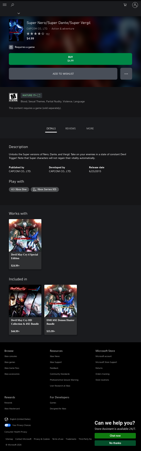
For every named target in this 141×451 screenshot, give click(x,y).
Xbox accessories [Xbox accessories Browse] (12, 374)
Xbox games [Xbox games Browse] (9, 362)
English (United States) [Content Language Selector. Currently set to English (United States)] (20, 419)
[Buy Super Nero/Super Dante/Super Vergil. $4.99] (70, 59)
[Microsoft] (70, 3)
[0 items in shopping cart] (126, 5)
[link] (25, 244)
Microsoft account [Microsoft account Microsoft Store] (104, 356)
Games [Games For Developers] (53, 402)
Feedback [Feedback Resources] (54, 368)
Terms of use (57, 439)
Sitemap (9, 439)
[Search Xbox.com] (13, 5)
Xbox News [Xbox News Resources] (55, 356)
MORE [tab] (90, 128)
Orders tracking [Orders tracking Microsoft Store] (102, 374)
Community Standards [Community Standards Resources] (60, 374)
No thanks (115, 443)
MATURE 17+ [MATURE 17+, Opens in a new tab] (31, 95)
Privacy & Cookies (42, 439)
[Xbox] (10, 13)
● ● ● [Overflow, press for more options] (126, 74)
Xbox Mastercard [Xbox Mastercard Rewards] (12, 408)
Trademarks (71, 439)
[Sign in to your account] (135, 5)
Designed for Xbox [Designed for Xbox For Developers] (58, 408)
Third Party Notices (87, 439)
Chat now (115, 435)
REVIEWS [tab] (70, 128)
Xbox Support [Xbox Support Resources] (56, 362)
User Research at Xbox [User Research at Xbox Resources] (60, 385)
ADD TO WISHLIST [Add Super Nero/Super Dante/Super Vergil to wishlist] (63, 73)
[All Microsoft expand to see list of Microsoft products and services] (4, 5)
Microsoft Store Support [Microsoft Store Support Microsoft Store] (106, 362)
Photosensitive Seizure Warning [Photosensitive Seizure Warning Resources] (64, 380)
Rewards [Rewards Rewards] (8, 402)
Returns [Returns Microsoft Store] (99, 368)
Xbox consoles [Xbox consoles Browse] (10, 356)
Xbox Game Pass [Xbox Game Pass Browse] (11, 368)
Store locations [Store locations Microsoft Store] (102, 380)
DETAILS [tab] (51, 128)
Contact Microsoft (23, 439)
